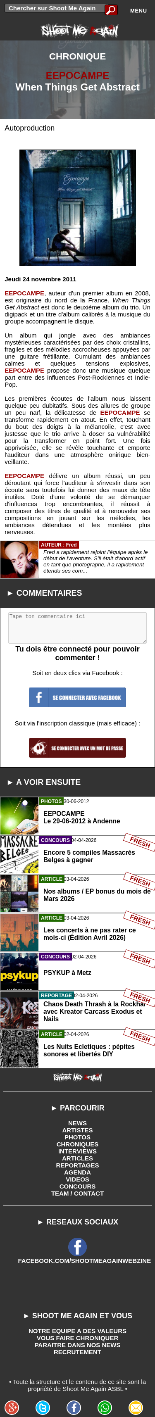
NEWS (77, 1123)
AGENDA (77, 1172)
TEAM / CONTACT (77, 1193)
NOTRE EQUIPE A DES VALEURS (77, 1330)
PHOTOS (77, 1137)
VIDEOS (77, 1179)
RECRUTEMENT (77, 1351)
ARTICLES (77, 1158)
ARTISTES (77, 1130)
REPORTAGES (77, 1165)
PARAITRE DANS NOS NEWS (77, 1344)
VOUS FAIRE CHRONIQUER (78, 1337)
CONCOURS (78, 1186)
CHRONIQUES (78, 1144)
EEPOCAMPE (77, 75)
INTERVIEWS (77, 1151)
